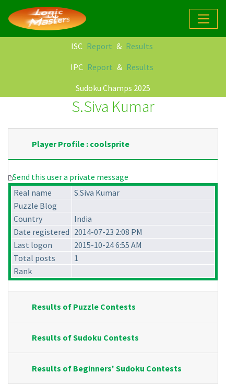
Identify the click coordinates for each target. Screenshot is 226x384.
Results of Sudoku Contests (85, 337)
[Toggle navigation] (203, 19)
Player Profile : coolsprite (80, 144)
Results (139, 46)
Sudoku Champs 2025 (113, 88)
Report (99, 46)
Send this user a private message (70, 177)
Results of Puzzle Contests (84, 306)
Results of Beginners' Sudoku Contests (107, 368)
